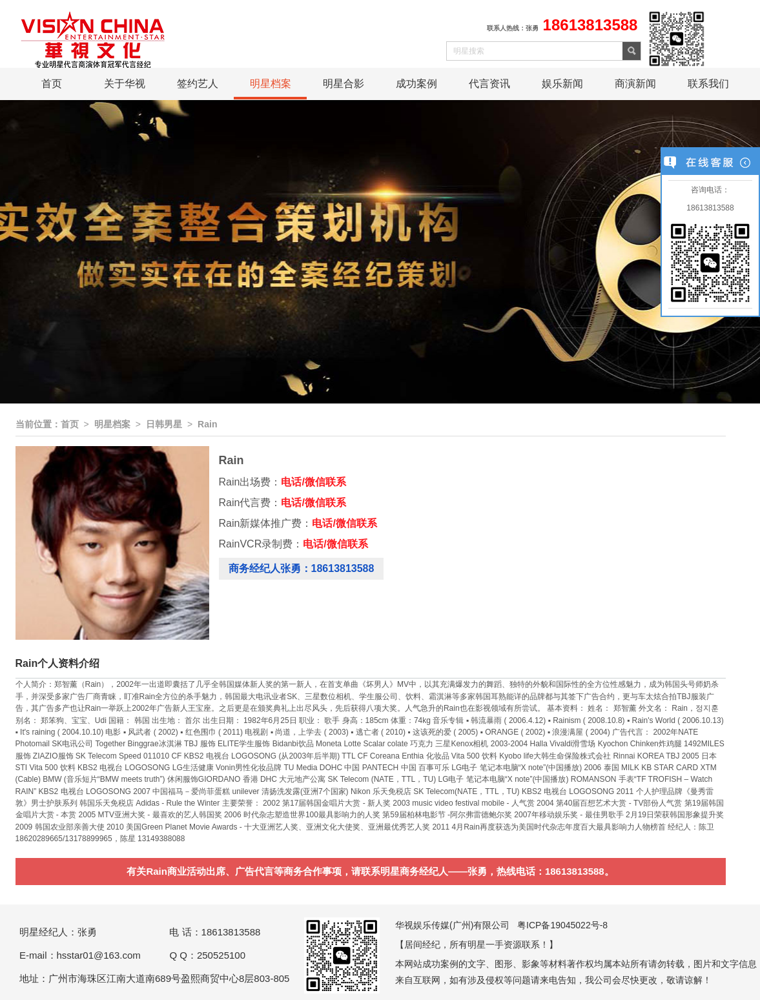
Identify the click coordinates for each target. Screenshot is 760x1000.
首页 (51, 83)
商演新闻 (635, 83)
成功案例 (416, 83)
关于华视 (124, 83)
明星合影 (343, 83)
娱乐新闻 (562, 83)
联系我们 (708, 83)
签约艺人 (197, 83)
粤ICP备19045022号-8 (562, 925)
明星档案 (270, 83)
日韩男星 (164, 424)
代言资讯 (489, 83)
